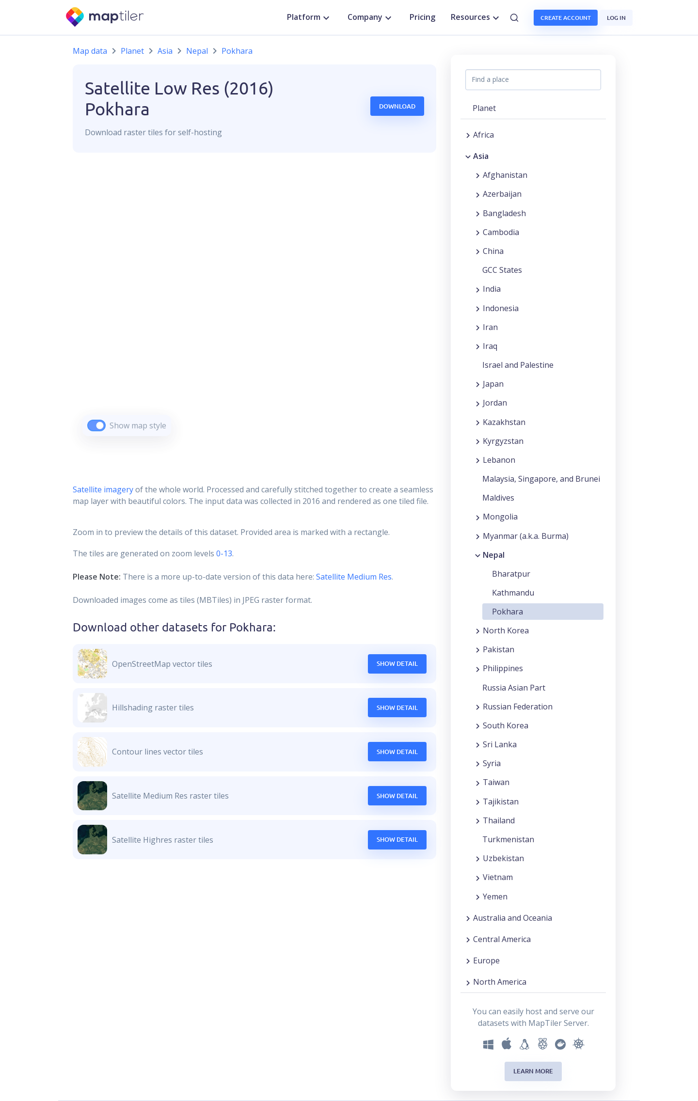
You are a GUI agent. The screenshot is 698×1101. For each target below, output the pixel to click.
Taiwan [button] (496, 782)
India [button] (492, 288)
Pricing (422, 17)
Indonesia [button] (501, 308)
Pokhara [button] (507, 611)
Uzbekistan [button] (503, 858)
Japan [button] (493, 383)
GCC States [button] (502, 270)
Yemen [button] (495, 896)
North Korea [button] (506, 630)
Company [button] (371, 17)
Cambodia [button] (501, 232)
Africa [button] (483, 134)
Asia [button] (481, 156)
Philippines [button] (503, 668)
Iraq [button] (490, 346)
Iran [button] (490, 327)
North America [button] (499, 981)
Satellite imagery (103, 489)
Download (397, 106)
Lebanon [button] (499, 460)
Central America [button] (502, 939)
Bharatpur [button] (511, 573)
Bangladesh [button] (504, 213)
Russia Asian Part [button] (513, 687)
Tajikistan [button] (501, 801)
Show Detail (397, 663)
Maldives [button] (498, 497)
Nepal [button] (494, 555)
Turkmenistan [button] (508, 839)
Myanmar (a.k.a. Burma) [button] (526, 536)
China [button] (493, 251)
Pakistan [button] (498, 649)
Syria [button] (492, 763)
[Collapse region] (468, 156)
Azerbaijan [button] (502, 194)
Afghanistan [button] (505, 175)
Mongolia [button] (500, 516)
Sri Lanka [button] (500, 744)
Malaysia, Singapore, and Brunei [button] (541, 478)
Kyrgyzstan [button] (503, 441)
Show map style (138, 425)
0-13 (223, 553)
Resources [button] (476, 17)
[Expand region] (468, 135)
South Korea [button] (505, 725)
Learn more (533, 1071)
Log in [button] (616, 18)
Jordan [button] (495, 402)
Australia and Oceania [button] (512, 917)
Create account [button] (565, 18)
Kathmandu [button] (513, 592)
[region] (254, 306)
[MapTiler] (105, 18)
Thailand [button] (499, 820)
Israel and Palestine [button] (518, 365)
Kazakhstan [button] (504, 422)
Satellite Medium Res (354, 576)
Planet (132, 51)
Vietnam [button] (498, 877)
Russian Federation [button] (518, 706)
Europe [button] (486, 960)
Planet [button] (484, 108)
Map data (90, 51)
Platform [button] (309, 17)
